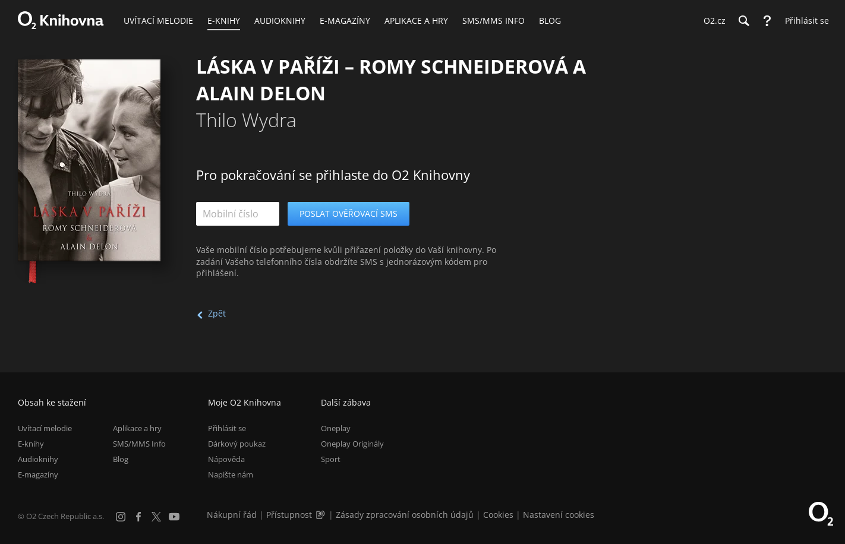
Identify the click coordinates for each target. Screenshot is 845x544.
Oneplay (336, 428)
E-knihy (31, 443)
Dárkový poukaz (237, 443)
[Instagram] (121, 517)
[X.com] (156, 517)
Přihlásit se (227, 428)
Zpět (217, 313)
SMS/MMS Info (139, 443)
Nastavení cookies (558, 514)
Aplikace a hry (137, 428)
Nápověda (226, 459)
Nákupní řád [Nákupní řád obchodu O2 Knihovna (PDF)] (232, 514)
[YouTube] (174, 517)
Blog (120, 459)
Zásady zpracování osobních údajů (405, 514)
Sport (330, 459)
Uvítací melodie (45, 428)
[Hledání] (743, 21)
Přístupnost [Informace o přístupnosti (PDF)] (289, 514)
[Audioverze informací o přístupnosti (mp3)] (321, 515)
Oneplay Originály (352, 443)
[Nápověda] (767, 21)
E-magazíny (38, 474)
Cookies (498, 514)
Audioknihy (38, 459)
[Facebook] (138, 517)
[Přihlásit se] (804, 21)
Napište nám (230, 474)
